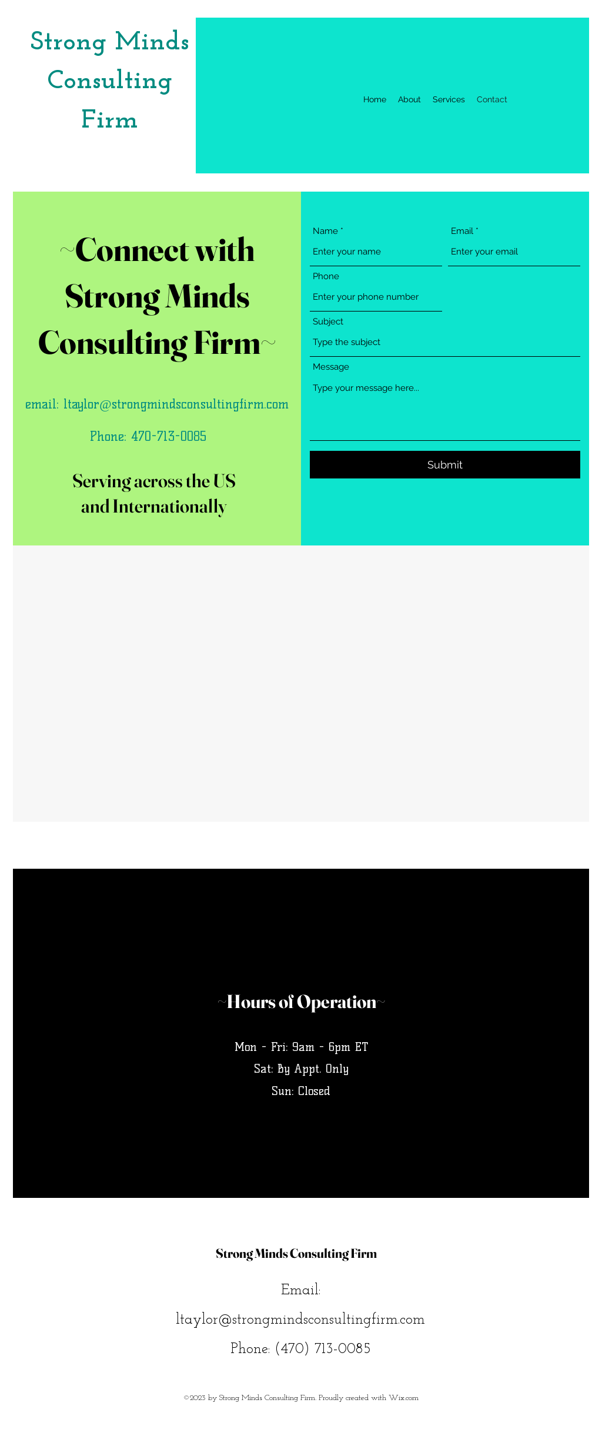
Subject (328, 321)
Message (331, 367)
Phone (326, 276)
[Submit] (445, 464)
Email (462, 231)
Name (325, 231)
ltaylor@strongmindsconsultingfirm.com (175, 404)
